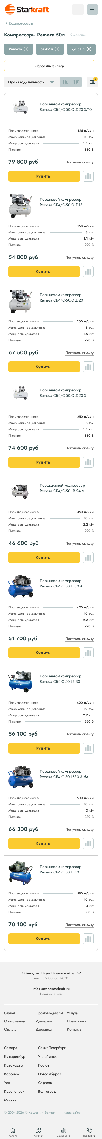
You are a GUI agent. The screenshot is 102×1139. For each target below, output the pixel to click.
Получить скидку (79, 162)
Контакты (74, 1029)
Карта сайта (72, 1112)
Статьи (9, 1013)
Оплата (10, 1029)
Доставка (44, 1029)
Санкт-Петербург (52, 1048)
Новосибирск (49, 1074)
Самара (10, 1048)
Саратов (45, 1082)
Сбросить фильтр (49, 66)
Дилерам (44, 1021)
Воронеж (11, 1074)
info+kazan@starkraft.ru (51, 988)
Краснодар (13, 1065)
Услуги (72, 1013)
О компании (14, 1021)
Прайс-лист (76, 1021)
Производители (49, 1013)
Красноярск (14, 1091)
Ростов (43, 1065)
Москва (10, 1100)
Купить (43, 176)
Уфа (7, 1082)
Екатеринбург (15, 1056)
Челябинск (47, 1056)
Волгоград (47, 1091)
